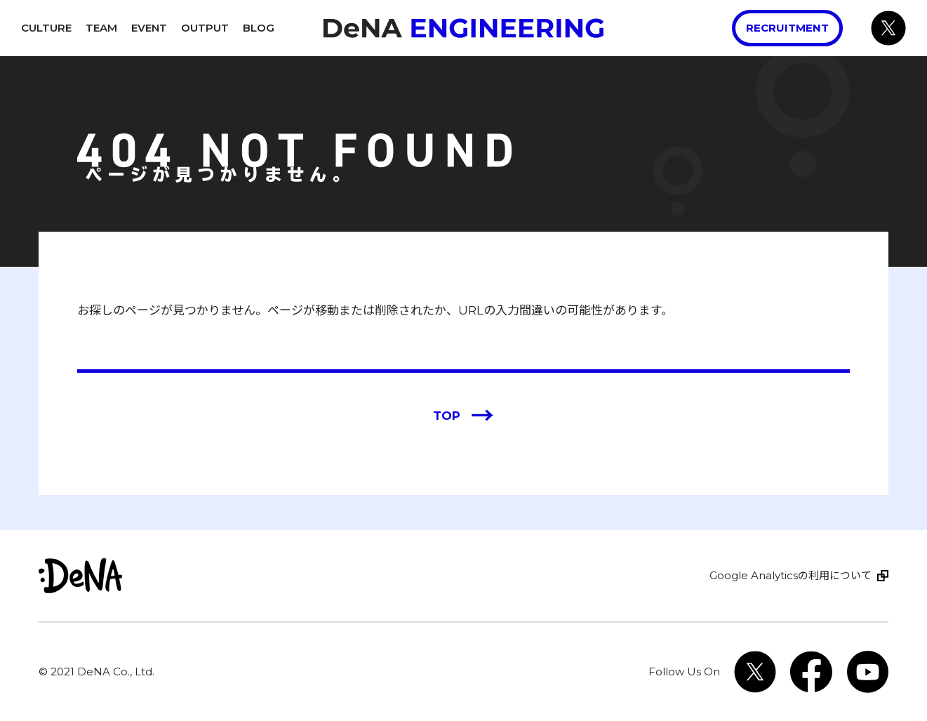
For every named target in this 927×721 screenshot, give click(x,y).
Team (101, 27)
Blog (258, 27)
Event (149, 27)
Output (205, 27)
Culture (46, 27)
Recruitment (787, 27)
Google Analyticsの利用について (790, 575)
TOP (463, 416)
